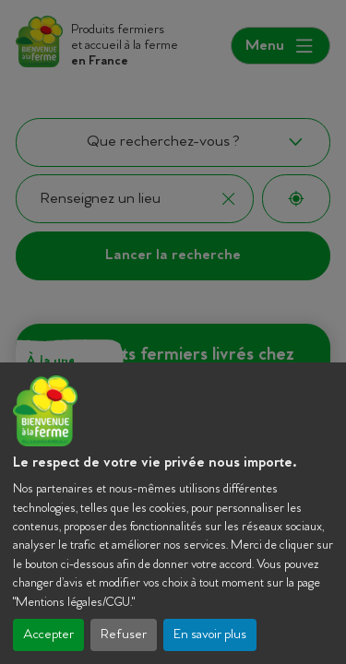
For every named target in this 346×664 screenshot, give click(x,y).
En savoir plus (209, 635)
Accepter (48, 635)
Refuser (124, 635)
